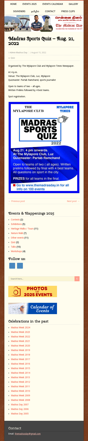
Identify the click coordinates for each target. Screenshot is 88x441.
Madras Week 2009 (20, 395)
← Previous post (16, 201)
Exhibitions (16, 224)
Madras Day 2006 (20, 409)
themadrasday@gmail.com (28, 433)
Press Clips (68, 11)
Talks (13, 247)
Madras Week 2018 (20, 354)
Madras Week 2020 (20, 345)
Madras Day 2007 (20, 404)
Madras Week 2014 (20, 373)
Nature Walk (17, 233)
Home (13, 4)
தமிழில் (35, 11)
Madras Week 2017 (20, 359)
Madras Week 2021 (20, 341)
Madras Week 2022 (20, 336)
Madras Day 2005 (20, 413)
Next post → (73, 201)
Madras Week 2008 (20, 400)
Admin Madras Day (18, 52)
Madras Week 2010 (20, 391)
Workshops (16, 251)
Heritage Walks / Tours (22, 228)
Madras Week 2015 (20, 368)
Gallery (73, 4)
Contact (50, 11)
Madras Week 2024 (20, 327)
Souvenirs (19, 11)
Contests (15, 219)
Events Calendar (52, 4)
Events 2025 (29, 4)
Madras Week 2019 (20, 350)
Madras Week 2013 (20, 377)
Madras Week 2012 (20, 382)
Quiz (13, 58)
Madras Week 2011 (20, 386)
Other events (17, 237)
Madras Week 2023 (20, 332)
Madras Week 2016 (20, 364)
